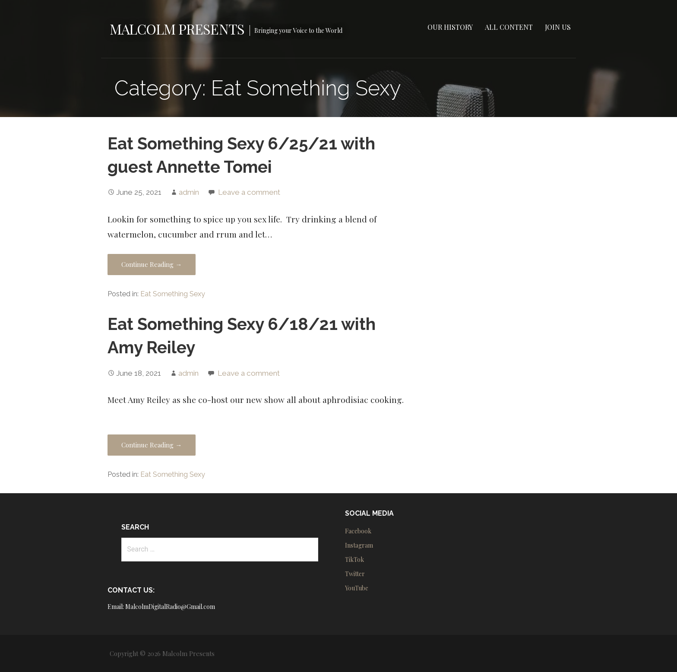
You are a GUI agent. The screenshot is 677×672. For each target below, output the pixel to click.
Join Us (558, 27)
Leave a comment (249, 192)
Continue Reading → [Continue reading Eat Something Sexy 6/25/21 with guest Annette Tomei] (151, 264)
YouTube (356, 588)
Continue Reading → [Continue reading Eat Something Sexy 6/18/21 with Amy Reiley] (151, 445)
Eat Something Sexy (172, 294)
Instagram (359, 545)
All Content (509, 27)
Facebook (358, 531)
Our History (450, 27)
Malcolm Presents (177, 28)
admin (189, 192)
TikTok (354, 559)
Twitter (355, 574)
